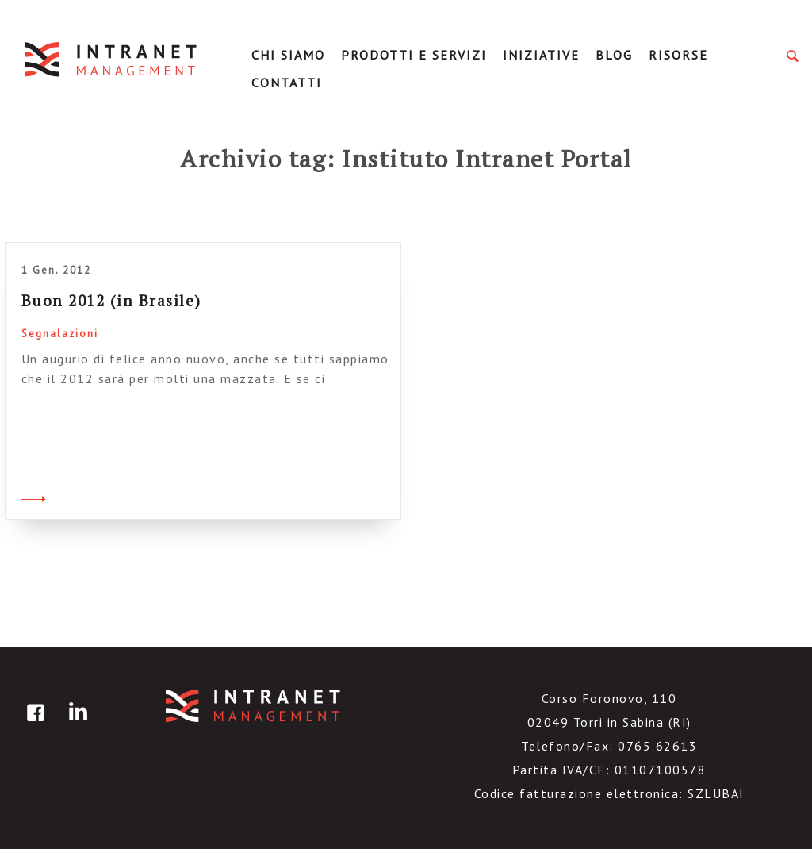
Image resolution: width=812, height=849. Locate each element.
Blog (614, 55)
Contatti (286, 82)
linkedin (75, 724)
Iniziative (541, 55)
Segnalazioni (59, 333)
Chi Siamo (288, 55)
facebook (33, 724)
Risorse (678, 55)
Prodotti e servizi (414, 55)
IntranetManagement (112, 59)
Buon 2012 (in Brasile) (111, 300)
